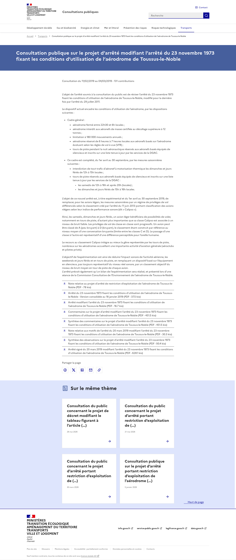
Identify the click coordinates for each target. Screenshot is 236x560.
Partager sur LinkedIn (82, 370)
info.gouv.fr (124, 528)
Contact (203, 7)
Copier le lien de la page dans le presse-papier (99, 370)
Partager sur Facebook (65, 370)
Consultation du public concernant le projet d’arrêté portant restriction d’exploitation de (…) (147, 415)
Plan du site (32, 549)
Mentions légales (62, 549)
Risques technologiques (164, 28)
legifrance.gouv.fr (175, 528)
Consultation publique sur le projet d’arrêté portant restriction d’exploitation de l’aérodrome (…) (144, 471)
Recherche (206, 15)
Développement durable (39, 28)
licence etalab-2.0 (88, 556)
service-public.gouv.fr (148, 528)
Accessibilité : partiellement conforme (91, 549)
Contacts (151, 549)
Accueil (30, 36)
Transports (186, 28)
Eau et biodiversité (66, 28)
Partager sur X (74, 370)
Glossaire (46, 549)
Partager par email (91, 370)
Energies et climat (90, 28)
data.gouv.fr (197, 528)
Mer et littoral (111, 28)
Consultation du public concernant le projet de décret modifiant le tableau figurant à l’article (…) (88, 415)
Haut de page (195, 502)
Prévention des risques (135, 28)
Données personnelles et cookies (127, 549)
